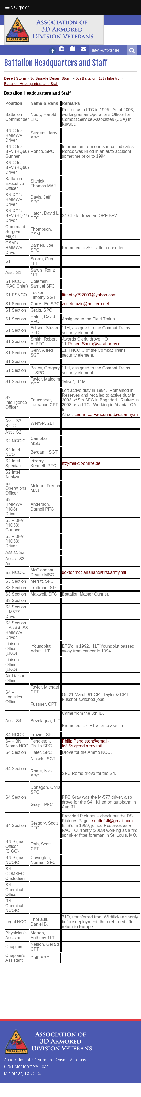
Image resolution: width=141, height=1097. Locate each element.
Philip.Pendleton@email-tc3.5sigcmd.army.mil (85, 743)
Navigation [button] (17, 7)
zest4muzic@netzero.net (85, 304)
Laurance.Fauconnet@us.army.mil (107, 414)
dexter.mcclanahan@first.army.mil (94, 572)
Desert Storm (15, 78)
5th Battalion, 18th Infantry (97, 78)
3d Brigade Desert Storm (50, 78)
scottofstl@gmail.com (112, 820)
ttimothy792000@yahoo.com (89, 295)
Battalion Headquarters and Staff (31, 84)
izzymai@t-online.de (81, 463)
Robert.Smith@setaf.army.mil (95, 344)
